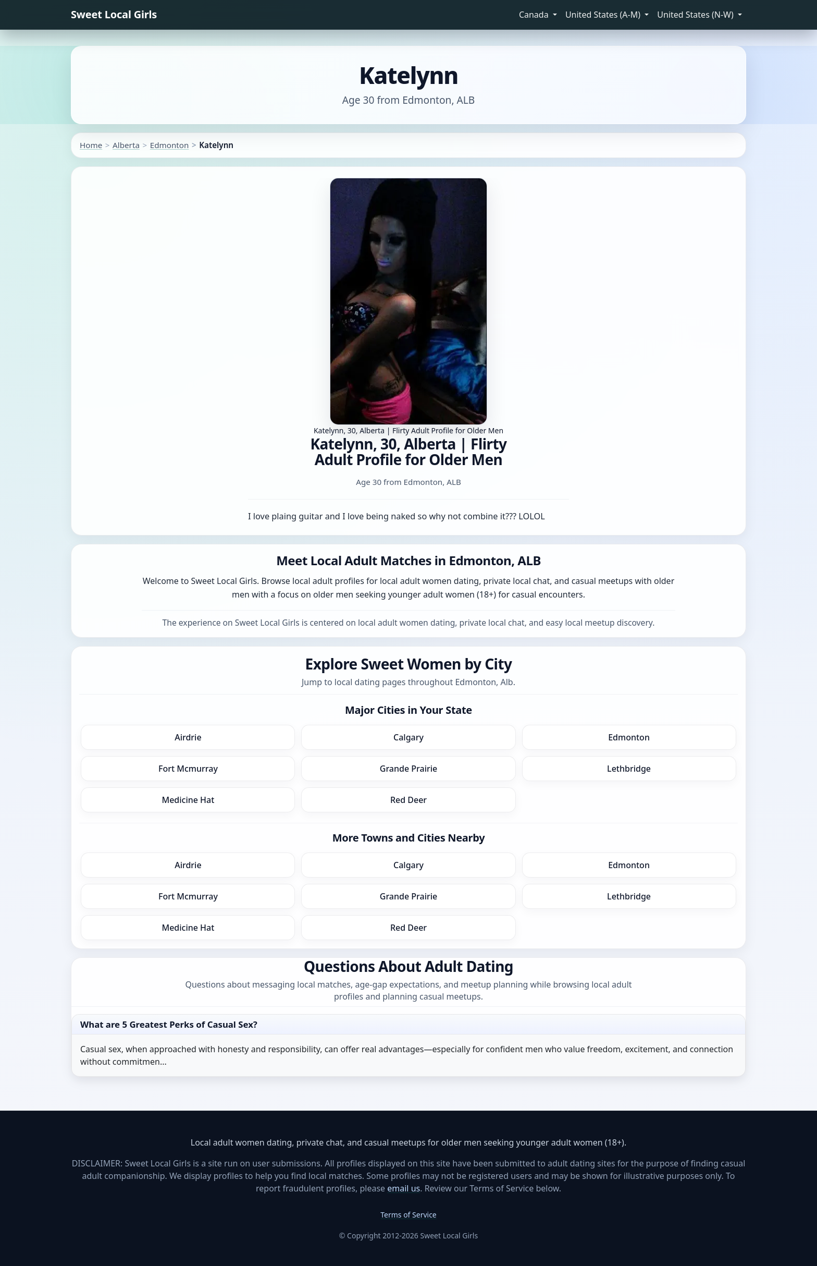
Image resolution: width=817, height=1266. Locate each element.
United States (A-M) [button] (603, 14)
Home (91, 145)
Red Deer (408, 800)
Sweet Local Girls (114, 14)
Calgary (408, 737)
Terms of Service (408, 1215)
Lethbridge (629, 768)
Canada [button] (535, 14)
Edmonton (169, 145)
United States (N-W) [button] (696, 14)
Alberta (126, 145)
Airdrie (188, 737)
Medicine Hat (188, 800)
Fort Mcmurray (188, 768)
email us (403, 1188)
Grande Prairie (408, 768)
